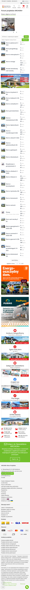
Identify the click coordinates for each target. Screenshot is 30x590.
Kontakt (3, 477)
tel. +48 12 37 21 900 (7, 473)
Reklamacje (22, 583)
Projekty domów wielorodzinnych (9, 547)
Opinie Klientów (5, 495)
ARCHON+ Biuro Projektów (8, 465)
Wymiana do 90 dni (6, 511)
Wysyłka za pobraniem (6, 516)
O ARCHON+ (4, 483)
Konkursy (3, 493)
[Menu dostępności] (3, 583)
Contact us (5, 499)
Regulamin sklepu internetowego (10, 583)
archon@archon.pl (5, 475)
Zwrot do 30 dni (5, 513)
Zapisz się (15, 459)
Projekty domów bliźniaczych (8, 549)
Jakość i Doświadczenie (7, 507)
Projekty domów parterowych (8, 552)
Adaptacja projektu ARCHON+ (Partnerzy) (11, 488)
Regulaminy (4, 490)
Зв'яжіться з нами (7, 500)
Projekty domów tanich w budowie (9, 542)
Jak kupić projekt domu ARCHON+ (9, 486)
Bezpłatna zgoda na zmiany (8, 509)
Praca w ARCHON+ (6, 484)
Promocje (3, 491)
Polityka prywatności (7, 582)
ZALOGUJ (25, 1)
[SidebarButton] (3, 587)
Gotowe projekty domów (7, 540)
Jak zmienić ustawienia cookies (9, 585)
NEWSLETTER (25, 3)
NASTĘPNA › (15, 260)
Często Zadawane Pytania (7, 481)
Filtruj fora (25, 39)
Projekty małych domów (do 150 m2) (10, 545)
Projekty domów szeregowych (8, 544)
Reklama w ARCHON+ (6, 497)
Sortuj (26, 36)
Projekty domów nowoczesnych (9, 551)
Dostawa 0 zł (4, 514)
